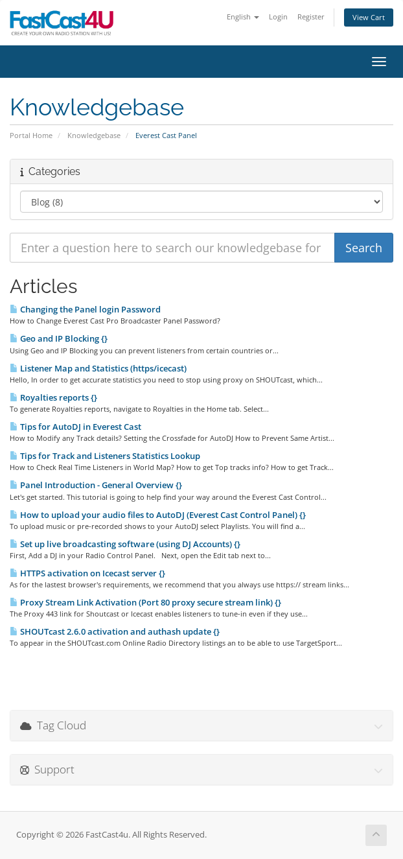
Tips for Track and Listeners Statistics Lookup (105, 456)
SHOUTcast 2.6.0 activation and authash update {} (115, 631)
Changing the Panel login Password (85, 309)
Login (278, 16)
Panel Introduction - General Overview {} (96, 485)
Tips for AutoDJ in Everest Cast (75, 426)
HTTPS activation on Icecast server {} (87, 573)
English (243, 16)
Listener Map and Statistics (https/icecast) (98, 368)
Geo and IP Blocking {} (59, 338)
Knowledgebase (94, 135)
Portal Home (31, 135)
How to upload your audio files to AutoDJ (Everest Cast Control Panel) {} (158, 515)
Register (311, 16)
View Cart (368, 17)
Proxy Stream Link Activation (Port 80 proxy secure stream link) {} (145, 602)
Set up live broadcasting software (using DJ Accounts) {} (125, 544)
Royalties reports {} (53, 397)
